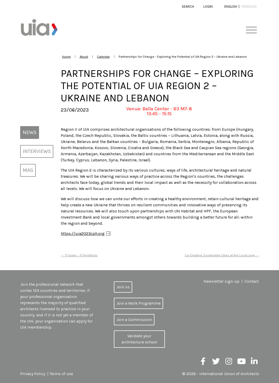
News (30, 132)
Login (208, 6)
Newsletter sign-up (221, 281)
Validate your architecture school (139, 338)
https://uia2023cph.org (83, 233)
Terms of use (61, 373)
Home (66, 56)
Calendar (103, 56)
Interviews (37, 151)
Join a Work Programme (138, 303)
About (84, 56)
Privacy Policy (32, 373)
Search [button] (188, 6)
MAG (28, 170)
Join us (123, 286)
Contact (252, 281)
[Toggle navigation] (251, 30)
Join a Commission (134, 319)
